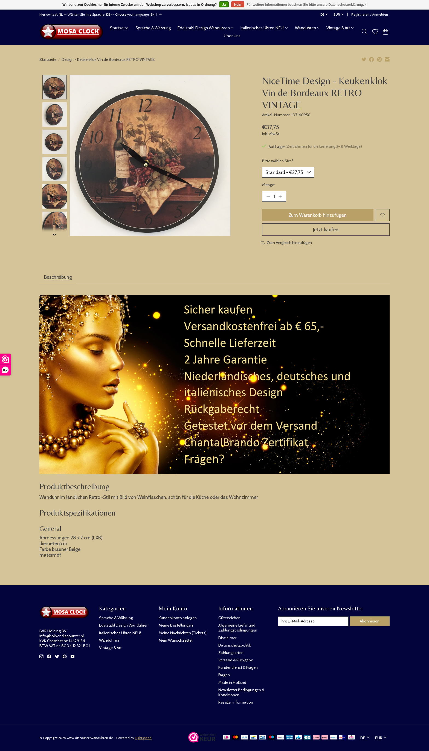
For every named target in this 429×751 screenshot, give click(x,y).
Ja (224, 5)
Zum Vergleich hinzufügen (286, 242)
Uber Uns (232, 35)
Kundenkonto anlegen (178, 617)
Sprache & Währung (153, 27)
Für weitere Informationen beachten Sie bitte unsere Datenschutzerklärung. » (307, 5)
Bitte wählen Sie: (278, 160)
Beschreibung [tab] (58, 277)
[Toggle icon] (365, 32)
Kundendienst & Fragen (238, 667)
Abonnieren (369, 621)
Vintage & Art (110, 647)
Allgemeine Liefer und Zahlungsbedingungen (237, 628)
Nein (237, 5)
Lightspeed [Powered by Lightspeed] (143, 738)
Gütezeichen (229, 617)
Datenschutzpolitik (234, 645)
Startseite (119, 27)
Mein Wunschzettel (175, 640)
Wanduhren (109, 640)
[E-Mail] (313, 621)
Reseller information (235, 702)
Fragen (224, 674)
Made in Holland (232, 682)
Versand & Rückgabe (235, 660)
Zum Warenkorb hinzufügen (318, 215)
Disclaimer (227, 637)
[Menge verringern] (268, 196)
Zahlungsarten (231, 652)
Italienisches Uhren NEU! (120, 632)
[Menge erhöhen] (280, 196)
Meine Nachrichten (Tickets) (183, 632)
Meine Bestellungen (176, 625)
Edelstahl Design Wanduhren (124, 625)
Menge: (268, 184)
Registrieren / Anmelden (369, 14)
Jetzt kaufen (325, 229)
